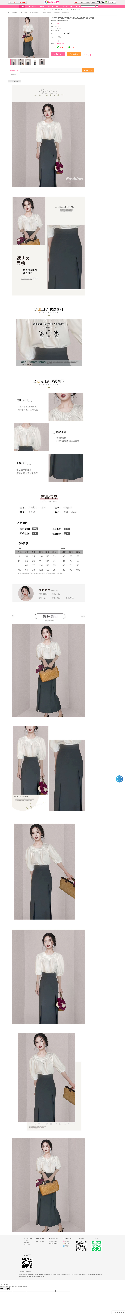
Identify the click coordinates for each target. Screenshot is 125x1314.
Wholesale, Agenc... (53, 1243)
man (65, 6)
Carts (93, 2)
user (78, 6)
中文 (77, 2)
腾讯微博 (66, 1246)
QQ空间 (66, 1243)
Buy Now (58, 54)
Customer (60, 44)
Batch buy (86, 54)
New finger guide (53, 1241)
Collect (74, 54)
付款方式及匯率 (40, 1241)
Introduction (13, 74)
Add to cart (88, 70)
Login (82, 2)
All (28, 6)
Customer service (118, 1312)
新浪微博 (66, 1241)
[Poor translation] (7, 1288)
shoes (57, 6)
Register (88, 2)
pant (71, 6)
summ (50, 6)
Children (42, 6)
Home (22, 6)
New (34, 6)
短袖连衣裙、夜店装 (17, 12)
